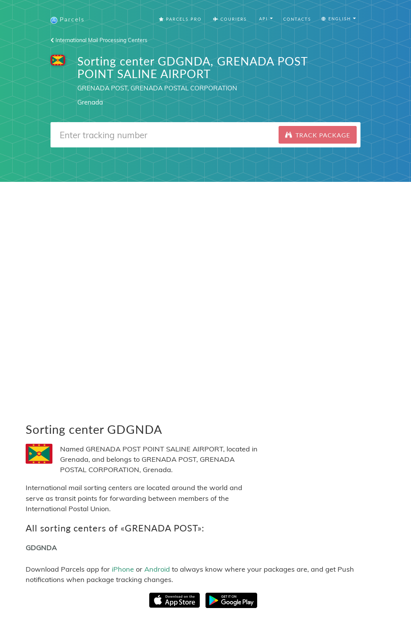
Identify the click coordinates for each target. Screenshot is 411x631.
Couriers (230, 18)
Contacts (297, 18)
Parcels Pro (180, 18)
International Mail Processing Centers (99, 40)
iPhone (123, 569)
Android (157, 569)
